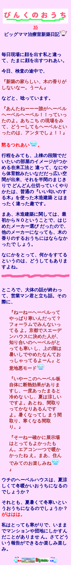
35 (35, 25)
